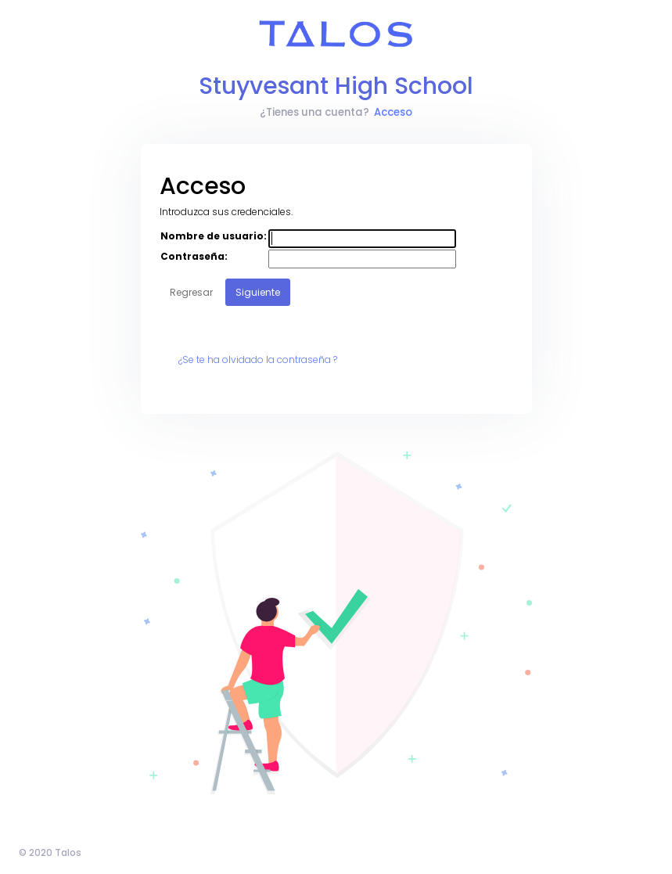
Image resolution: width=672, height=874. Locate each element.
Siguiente (257, 292)
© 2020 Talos (50, 852)
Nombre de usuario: (213, 236)
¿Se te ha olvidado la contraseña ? (257, 359)
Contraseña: (194, 256)
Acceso (393, 112)
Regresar (191, 292)
